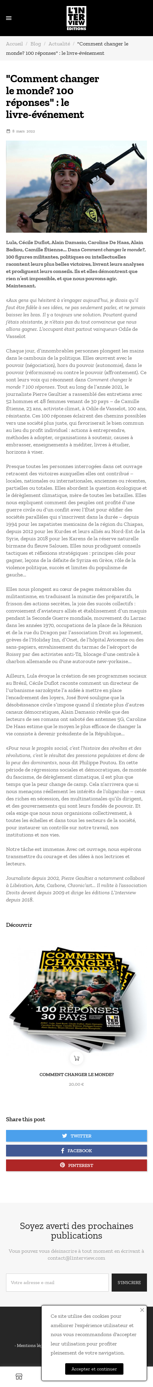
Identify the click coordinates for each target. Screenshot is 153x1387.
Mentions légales (34, 1345)
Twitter (76, 1136)
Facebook (76, 1151)
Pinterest (76, 1165)
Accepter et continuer (94, 1369)
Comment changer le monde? (77, 1074)
